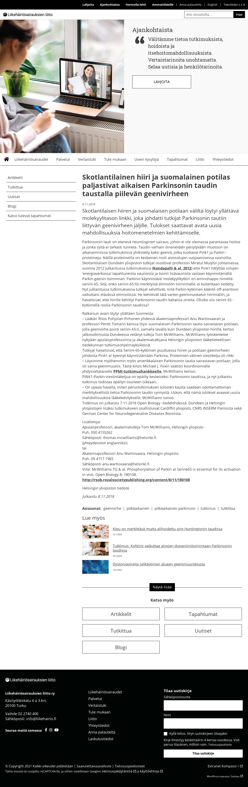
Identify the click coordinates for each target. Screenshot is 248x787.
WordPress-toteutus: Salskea (223, 776)
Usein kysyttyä (146, 159)
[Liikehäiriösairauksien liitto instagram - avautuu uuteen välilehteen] (50, 729)
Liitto (200, 159)
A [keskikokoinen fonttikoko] (241, 4)
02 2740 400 (28, 713)
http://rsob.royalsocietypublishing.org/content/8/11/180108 (136, 479)
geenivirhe (112, 508)
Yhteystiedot (223, 159)
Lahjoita (162, 81)
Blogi (12, 206)
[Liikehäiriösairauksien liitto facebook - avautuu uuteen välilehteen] (46, 729)
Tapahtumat (177, 159)
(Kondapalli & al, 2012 (171, 268)
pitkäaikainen (138, 508)
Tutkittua (15, 187)
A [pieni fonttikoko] (239, 4)
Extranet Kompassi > (223, 766)
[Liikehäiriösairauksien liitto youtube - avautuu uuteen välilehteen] (56, 729)
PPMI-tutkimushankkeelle (137, 371)
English (213, 4)
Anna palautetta (190, 4)
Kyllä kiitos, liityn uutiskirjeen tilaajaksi (198, 733)
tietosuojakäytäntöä (117, 771)
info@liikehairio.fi (41, 718)
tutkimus (208, 508)
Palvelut (63, 159)
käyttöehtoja (149, 771)
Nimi (167, 715)
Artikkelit (15, 177)
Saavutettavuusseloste (94, 766)
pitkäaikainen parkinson (175, 508)
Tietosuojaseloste (220, 744)
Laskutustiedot (100, 738)
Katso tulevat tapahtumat (29, 215)
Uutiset (14, 196)
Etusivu (6, 159)
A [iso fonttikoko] (244, 4)
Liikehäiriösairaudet (31, 159)
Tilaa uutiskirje (203, 753)
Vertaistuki (87, 159)
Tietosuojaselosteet (130, 766)
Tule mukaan (115, 159)
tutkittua (228, 508)
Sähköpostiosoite (177, 697)
